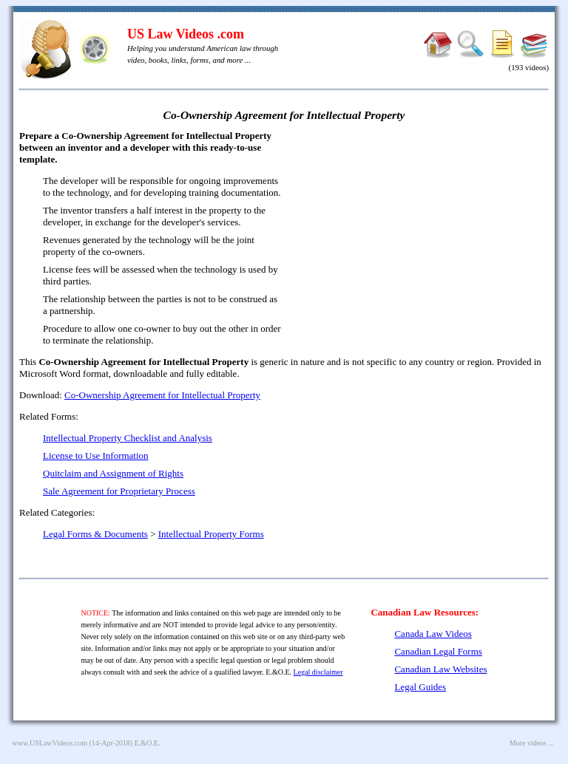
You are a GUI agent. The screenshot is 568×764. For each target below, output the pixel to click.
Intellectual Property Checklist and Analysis (127, 437)
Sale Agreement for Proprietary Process (119, 491)
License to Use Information (96, 455)
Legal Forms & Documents (95, 533)
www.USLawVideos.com (50, 743)
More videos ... (532, 743)
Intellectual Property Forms (211, 533)
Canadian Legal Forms (437, 651)
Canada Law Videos (432, 633)
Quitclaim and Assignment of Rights (113, 473)
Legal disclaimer (318, 672)
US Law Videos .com (185, 34)
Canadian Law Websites (440, 669)
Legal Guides (420, 686)
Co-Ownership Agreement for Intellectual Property (162, 394)
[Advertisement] (421, 236)
